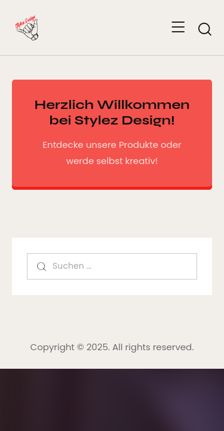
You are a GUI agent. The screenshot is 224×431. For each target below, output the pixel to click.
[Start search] (205, 29)
